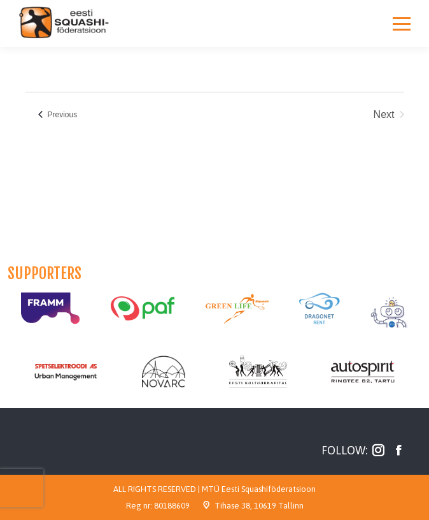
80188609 (172, 505)
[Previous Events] (58, 115)
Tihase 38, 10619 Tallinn (259, 505)
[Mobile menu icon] (401, 23)
